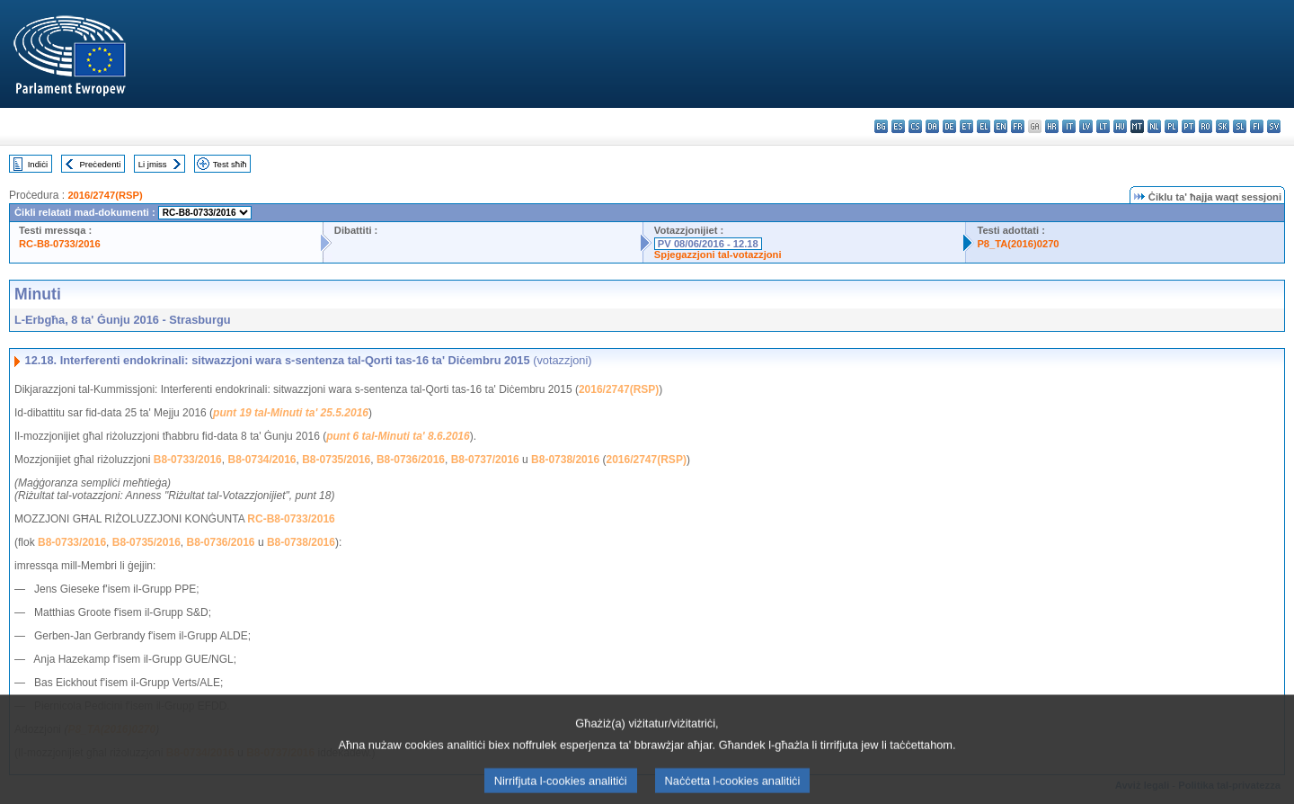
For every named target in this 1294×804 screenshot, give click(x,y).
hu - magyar (1120, 126)
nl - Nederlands (1154, 126)
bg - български (881, 126)
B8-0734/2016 (261, 459)
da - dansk (932, 126)
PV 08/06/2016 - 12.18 (708, 243)
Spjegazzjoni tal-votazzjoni (718, 254)
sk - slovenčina (1222, 126)
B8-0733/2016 (188, 459)
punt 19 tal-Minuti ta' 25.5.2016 (290, 412)
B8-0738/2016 (565, 459)
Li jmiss (152, 164)
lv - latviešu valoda (1086, 126)
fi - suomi (1256, 126)
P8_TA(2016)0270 (1018, 243)
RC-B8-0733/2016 (60, 243)
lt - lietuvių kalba (1103, 126)
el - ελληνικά (983, 126)
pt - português (1188, 126)
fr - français (1017, 126)
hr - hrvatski (1052, 126)
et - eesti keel (966, 126)
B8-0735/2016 (336, 459)
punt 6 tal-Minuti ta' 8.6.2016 (398, 436)
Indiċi (38, 164)
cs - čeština (915, 126)
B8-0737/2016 (485, 459)
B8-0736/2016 (411, 459)
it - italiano (1069, 126)
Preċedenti (99, 164)
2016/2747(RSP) (104, 195)
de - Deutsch (949, 126)
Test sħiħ (230, 164)
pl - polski (1171, 126)
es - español (898, 126)
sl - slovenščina (1239, 126)
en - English (1000, 126)
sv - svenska (1274, 126)
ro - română (1205, 126)
